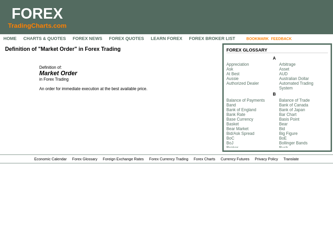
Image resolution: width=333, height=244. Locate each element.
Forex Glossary (84, 159)
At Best (233, 74)
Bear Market (237, 128)
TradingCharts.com (37, 25)
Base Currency (239, 119)
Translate (290, 159)
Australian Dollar (294, 78)
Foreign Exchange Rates (123, 159)
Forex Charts (204, 159)
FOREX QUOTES (126, 38)
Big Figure (288, 133)
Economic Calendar (50, 159)
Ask (229, 69)
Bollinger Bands (293, 143)
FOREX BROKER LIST (212, 38)
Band (231, 105)
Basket (232, 124)
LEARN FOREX (166, 38)
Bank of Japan (292, 109)
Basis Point (289, 119)
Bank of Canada (293, 105)
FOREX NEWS (87, 38)
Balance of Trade (294, 100)
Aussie (232, 78)
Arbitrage (287, 64)
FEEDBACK (281, 39)
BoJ (230, 143)
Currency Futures (235, 159)
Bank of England (241, 109)
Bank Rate (235, 114)
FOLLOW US (308, 39)
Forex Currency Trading (168, 159)
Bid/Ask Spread (240, 133)
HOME (10, 38)
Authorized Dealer (242, 83)
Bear (283, 124)
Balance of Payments (245, 100)
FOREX (37, 13)
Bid (282, 128)
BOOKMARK (257, 39)
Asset (284, 69)
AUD (283, 74)
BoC (230, 138)
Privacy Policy (266, 159)
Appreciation (237, 64)
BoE (283, 138)
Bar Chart (287, 114)
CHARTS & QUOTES (44, 38)
